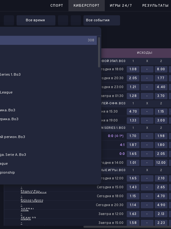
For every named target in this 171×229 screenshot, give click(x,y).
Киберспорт (87, 5)
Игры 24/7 (121, 5)
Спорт (56, 5)
